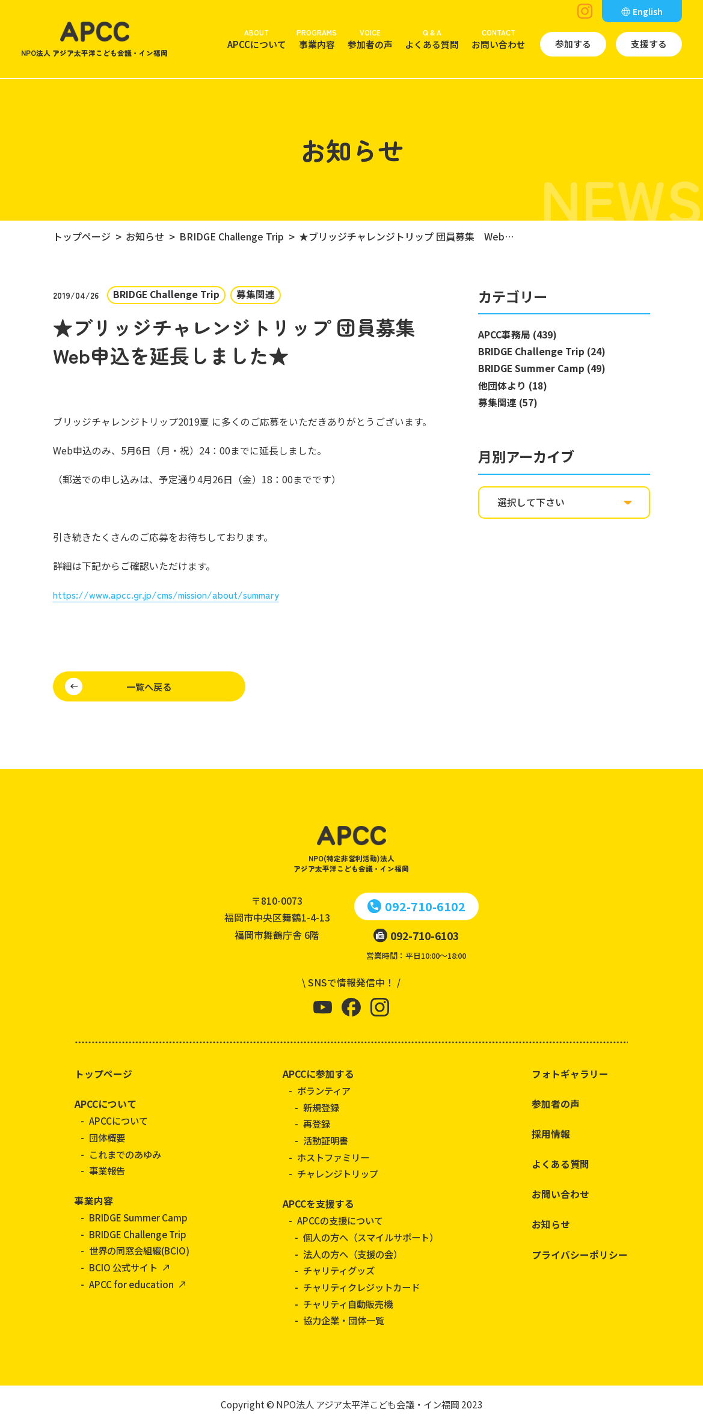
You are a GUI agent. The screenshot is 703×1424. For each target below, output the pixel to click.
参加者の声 (370, 38)
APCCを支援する (318, 1204)
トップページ (103, 1074)
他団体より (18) (512, 386)
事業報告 (107, 1170)
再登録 (316, 1123)
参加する (573, 43)
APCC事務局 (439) (517, 334)
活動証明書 (325, 1140)
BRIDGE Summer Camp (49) (542, 368)
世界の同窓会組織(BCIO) (139, 1250)
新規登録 (321, 1107)
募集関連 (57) (508, 402)
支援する (649, 43)
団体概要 (107, 1137)
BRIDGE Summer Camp (138, 1217)
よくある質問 (432, 38)
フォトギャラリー (570, 1074)
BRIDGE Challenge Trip (137, 1234)
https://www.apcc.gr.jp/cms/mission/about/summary (166, 595)
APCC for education (131, 1284)
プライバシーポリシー (580, 1255)
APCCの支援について (340, 1220)
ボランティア (324, 1090)
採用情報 (551, 1134)
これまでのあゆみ (125, 1154)
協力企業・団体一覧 (343, 1320)
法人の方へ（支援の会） (352, 1254)
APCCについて (256, 38)
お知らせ (551, 1224)
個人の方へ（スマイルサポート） (370, 1237)
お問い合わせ (498, 38)
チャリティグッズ (339, 1270)
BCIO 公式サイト (123, 1267)
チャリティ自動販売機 (348, 1303)
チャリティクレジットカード (361, 1287)
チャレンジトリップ (337, 1173)
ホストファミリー (333, 1157)
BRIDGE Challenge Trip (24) (542, 351)
